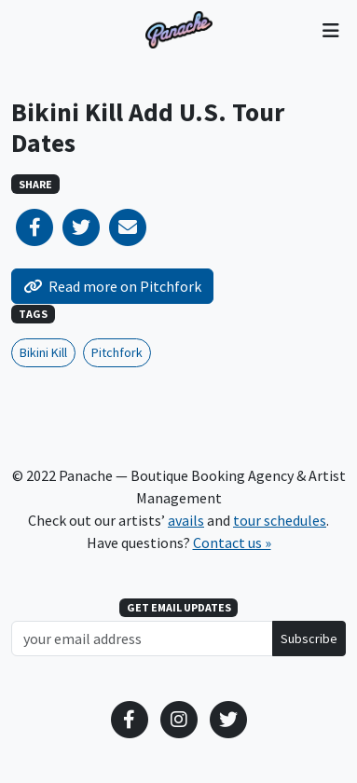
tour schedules (279, 520)
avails (186, 520)
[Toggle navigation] (330, 30)
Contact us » (232, 542)
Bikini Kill (43, 352)
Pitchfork (117, 352)
